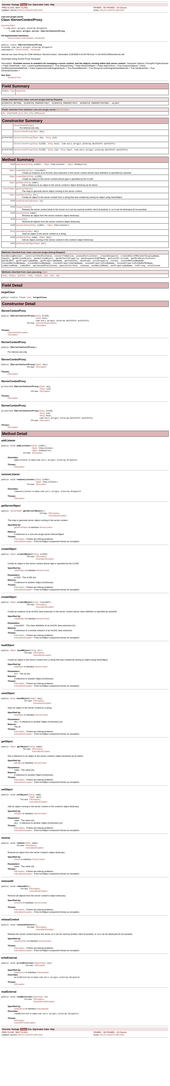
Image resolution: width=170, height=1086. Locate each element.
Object (35, 135)
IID (3, 116)
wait (45, 290)
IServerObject (9, 196)
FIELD (21, 10)
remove (19, 222)
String (48, 141)
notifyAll (38, 290)
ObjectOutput (34, 255)
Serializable (40, 38)
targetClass (21, 92)
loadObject (20, 202)
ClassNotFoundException (44, 1048)
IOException (41, 343)
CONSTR (29, 10)
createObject (21, 176)
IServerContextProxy (22, 128)
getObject (20, 189)
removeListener (23, 235)
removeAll (20, 229)
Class (12, 92)
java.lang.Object (8, 25)
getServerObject (23, 196)
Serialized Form (14, 79)
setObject (20, 248)
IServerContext (14, 38)
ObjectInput (33, 209)
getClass (21, 290)
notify (30, 290)
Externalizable (27, 38)
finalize (12, 290)
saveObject (21, 242)
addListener (21, 169)
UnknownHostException (46, 340)
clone (4, 290)
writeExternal (21, 255)
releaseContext (22, 215)
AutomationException (57, 544)
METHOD (38, 10)
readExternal (21, 209)
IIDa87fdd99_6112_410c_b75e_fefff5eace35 (26, 116)
